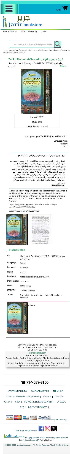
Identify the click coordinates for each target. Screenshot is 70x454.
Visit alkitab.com (46, 440)
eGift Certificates (37, 407)
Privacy (47, 396)
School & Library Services (38, 401)
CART (62, 9)
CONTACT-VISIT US (10, 31)
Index (17, 401)
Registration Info (17, 391)
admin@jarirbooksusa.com (44, 347)
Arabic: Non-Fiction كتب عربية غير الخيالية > (25, 50)
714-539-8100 (41, 350)
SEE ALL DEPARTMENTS (29, 31)
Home (5, 50)
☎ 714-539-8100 (34, 382)
